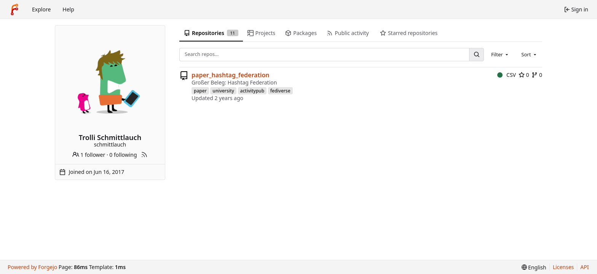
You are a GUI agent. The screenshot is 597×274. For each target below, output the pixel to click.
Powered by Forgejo (32, 267)
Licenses (563, 267)
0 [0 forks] (537, 74)
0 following (123, 154)
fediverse (280, 91)
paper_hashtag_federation (231, 75)
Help (68, 9)
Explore (41, 9)
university (223, 91)
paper (200, 91)
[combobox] (500, 54)
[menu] (534, 267)
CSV (506, 74)
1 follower (88, 154)
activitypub (252, 91)
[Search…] (476, 54)
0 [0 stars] (524, 74)
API (584, 267)
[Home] (14, 9)
